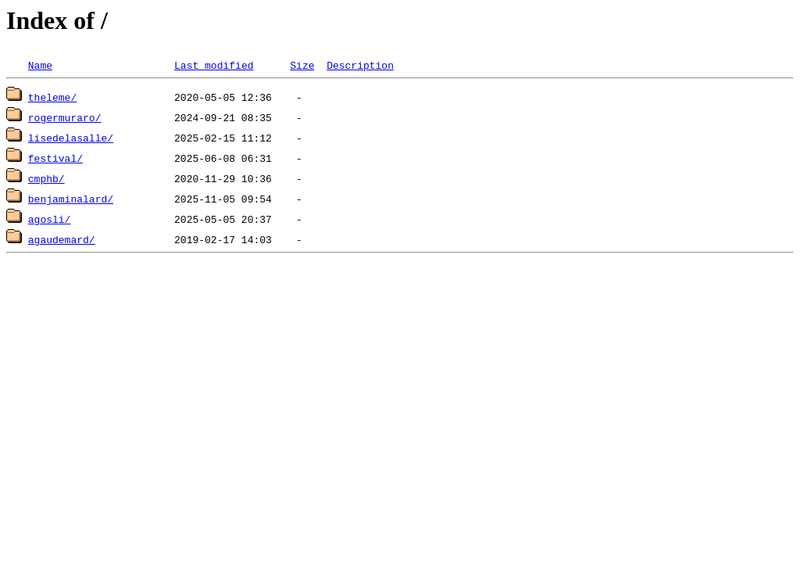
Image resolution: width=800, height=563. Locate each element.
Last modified (213, 65)
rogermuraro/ (65, 117)
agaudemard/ (61, 239)
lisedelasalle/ (70, 138)
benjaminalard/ (70, 199)
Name (40, 65)
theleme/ (52, 97)
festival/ (55, 158)
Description (360, 65)
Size (302, 65)
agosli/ (49, 219)
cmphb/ (46, 178)
